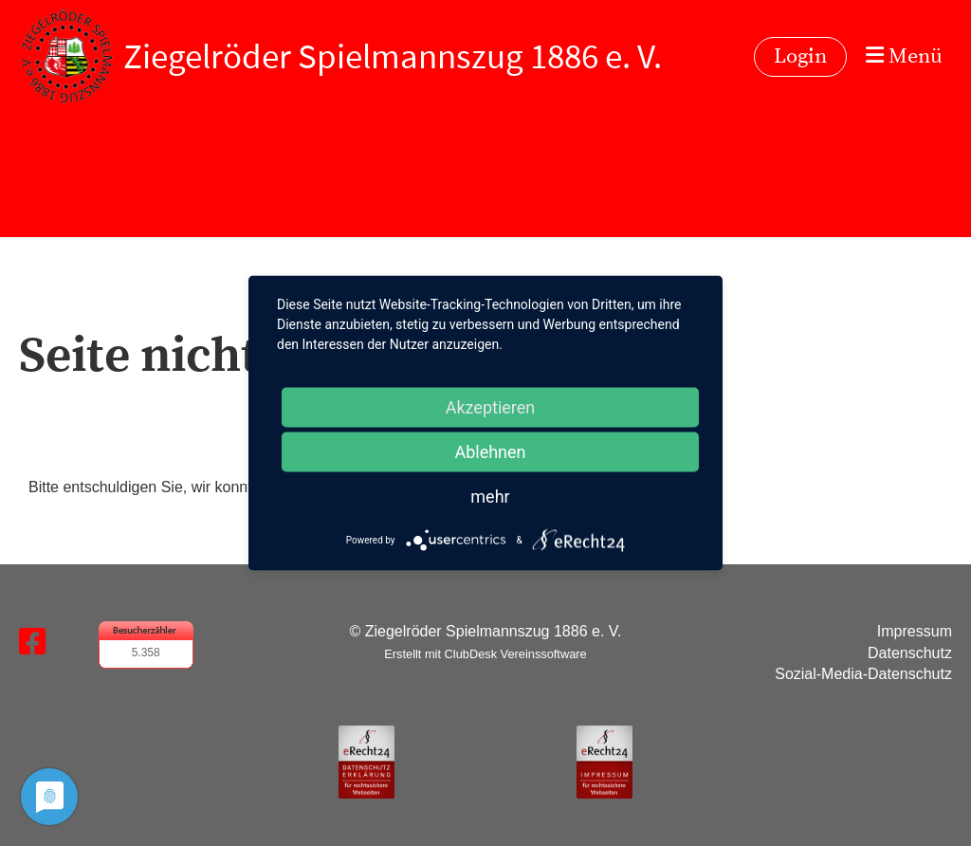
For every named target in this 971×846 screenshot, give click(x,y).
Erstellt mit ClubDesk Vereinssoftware (485, 654)
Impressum (914, 631)
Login (800, 56)
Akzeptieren (491, 407)
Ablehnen (489, 452)
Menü (904, 56)
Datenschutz (910, 653)
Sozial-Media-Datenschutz (863, 674)
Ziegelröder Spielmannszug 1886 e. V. (392, 56)
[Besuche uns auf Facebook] (32, 642)
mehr (489, 496)
